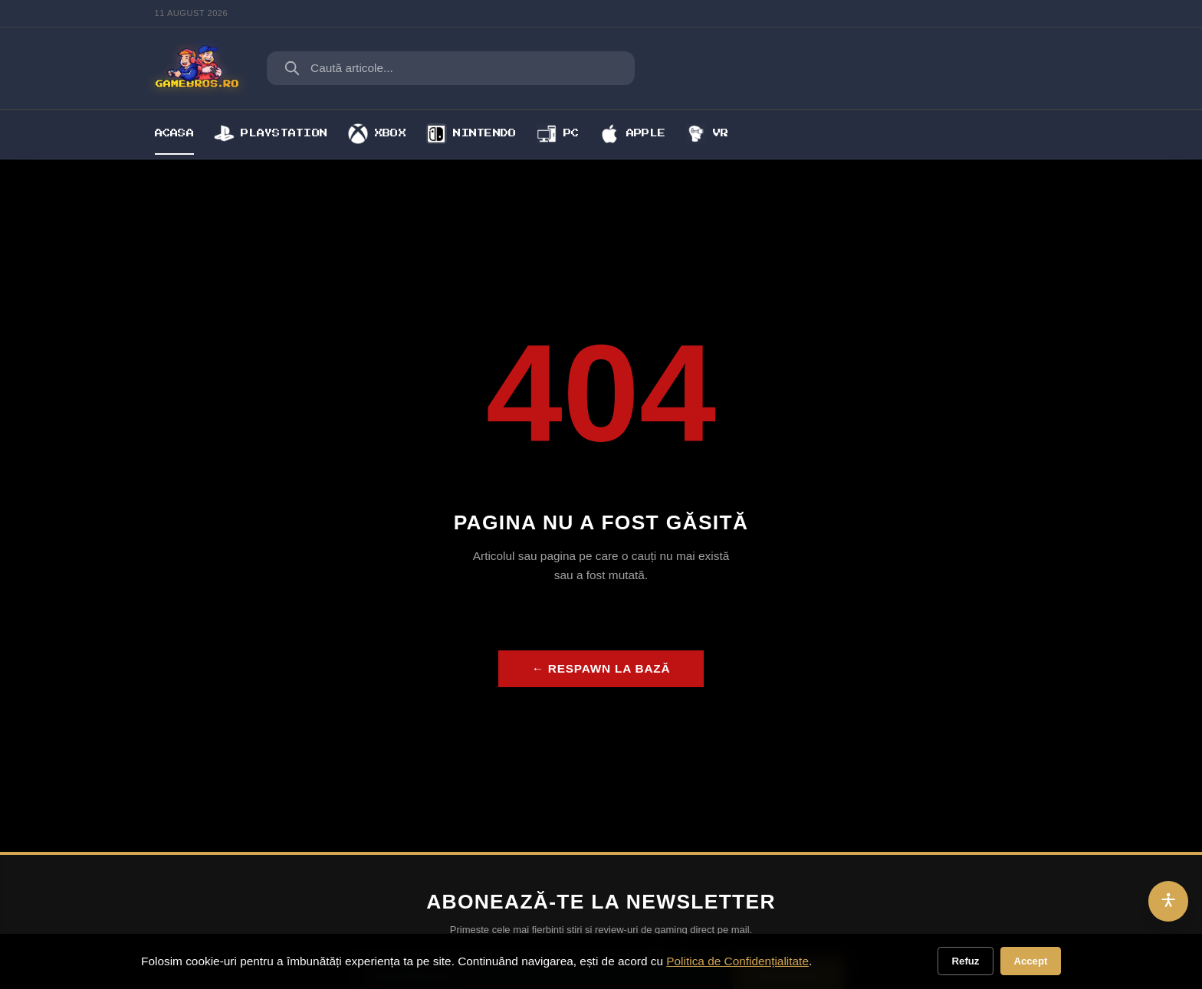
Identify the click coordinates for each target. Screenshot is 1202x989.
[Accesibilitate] (1168, 901)
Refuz (966, 961)
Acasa (174, 133)
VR (707, 133)
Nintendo (471, 133)
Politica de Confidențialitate (737, 961)
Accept (1030, 961)
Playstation (270, 133)
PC (558, 133)
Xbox (377, 133)
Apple (632, 133)
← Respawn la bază (601, 668)
